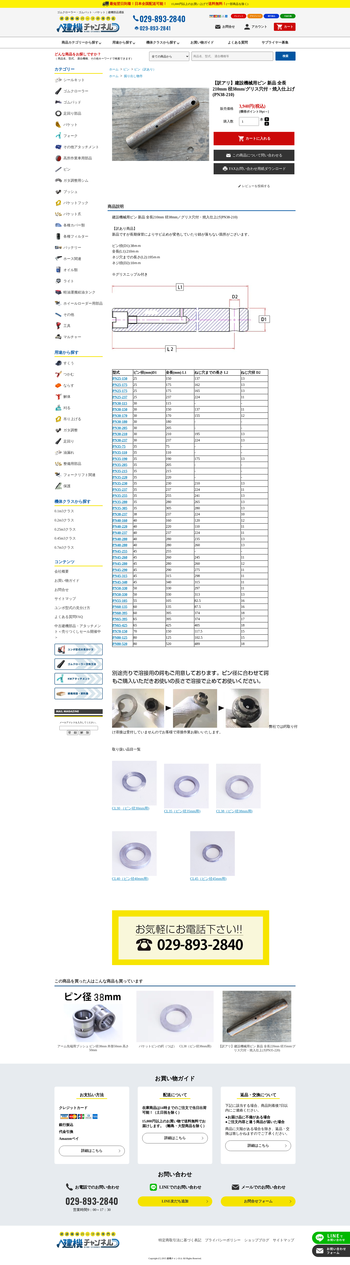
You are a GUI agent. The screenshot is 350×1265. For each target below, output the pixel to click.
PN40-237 (119, 534)
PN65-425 (119, 626)
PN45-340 (119, 583)
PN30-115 (119, 404)
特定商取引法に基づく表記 (179, 1241)
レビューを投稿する (254, 187)
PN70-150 (119, 633)
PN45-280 (119, 565)
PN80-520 (119, 645)
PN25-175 (119, 386)
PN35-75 (119, 447)
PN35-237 (119, 491)
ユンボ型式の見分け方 (72, 609)
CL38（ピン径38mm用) (238, 810)
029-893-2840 (159, 18)
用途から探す (118, 43)
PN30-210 (119, 435)
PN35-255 (119, 497)
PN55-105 (119, 602)
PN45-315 (119, 577)
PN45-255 (119, 552)
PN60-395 (119, 614)
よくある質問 (242, 43)
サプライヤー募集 (281, 43)
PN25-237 (119, 398)
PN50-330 (119, 589)
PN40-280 (119, 540)
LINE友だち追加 (175, 1202)
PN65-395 (119, 620)
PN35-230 (119, 485)
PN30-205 (119, 429)
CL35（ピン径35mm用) (186, 810)
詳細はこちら (91, 1152)
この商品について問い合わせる (254, 156)
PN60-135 (119, 608)
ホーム (114, 70)
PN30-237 (119, 441)
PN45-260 (119, 559)
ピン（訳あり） (145, 70)
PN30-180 (119, 423)
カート (284, 26)
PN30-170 (119, 417)
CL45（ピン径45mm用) (212, 878)
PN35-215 (119, 472)
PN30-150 (119, 411)
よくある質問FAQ (68, 618)
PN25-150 (119, 380)
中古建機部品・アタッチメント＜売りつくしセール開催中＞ (77, 632)
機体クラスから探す (160, 43)
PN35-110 (119, 454)
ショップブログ (256, 1241)
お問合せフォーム (258, 1202)
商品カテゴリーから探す (73, 43)
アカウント (255, 26)
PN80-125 (119, 639)
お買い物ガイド (203, 43)
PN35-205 (119, 466)
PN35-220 (119, 478)
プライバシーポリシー (223, 1241)
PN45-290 (119, 571)
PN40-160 (119, 521)
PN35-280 (119, 503)
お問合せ (225, 26)
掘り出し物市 (133, 77)
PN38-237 (119, 515)
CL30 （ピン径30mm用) (134, 808)
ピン (126, 70)
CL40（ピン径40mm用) (134, 878)
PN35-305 (119, 509)
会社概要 (61, 573)
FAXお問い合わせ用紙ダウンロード (254, 170)
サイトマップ (65, 600)
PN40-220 (119, 528)
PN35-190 (119, 460)
